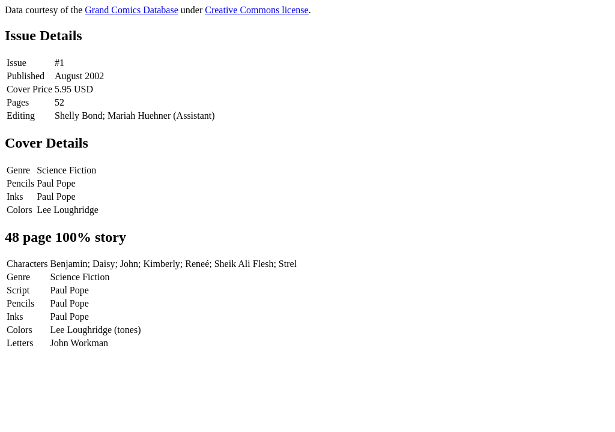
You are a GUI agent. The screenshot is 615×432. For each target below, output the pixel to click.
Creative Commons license (256, 10)
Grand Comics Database (131, 10)
